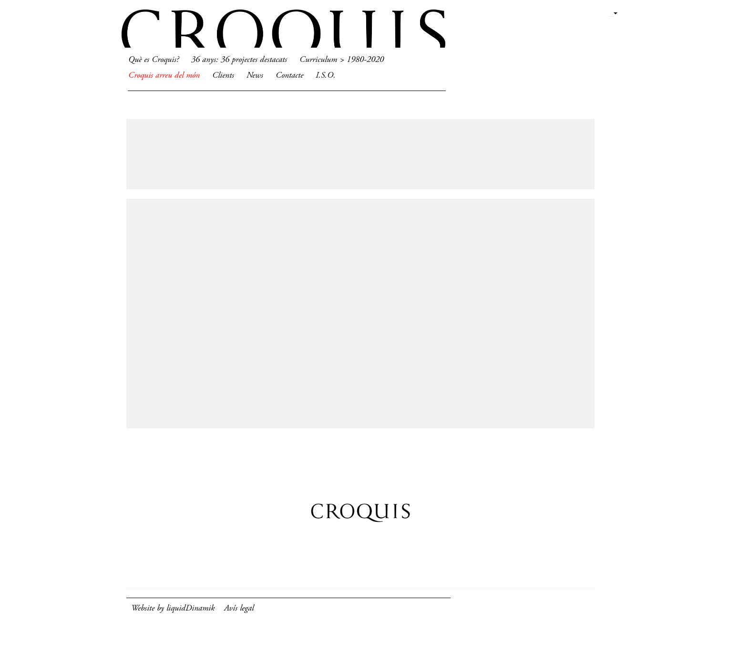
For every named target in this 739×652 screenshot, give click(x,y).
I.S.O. (326, 75)
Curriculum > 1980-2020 (341, 60)
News (254, 75)
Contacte (289, 75)
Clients (223, 75)
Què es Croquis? (153, 60)
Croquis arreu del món (164, 75)
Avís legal (239, 608)
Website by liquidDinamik (173, 608)
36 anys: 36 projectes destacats (239, 60)
